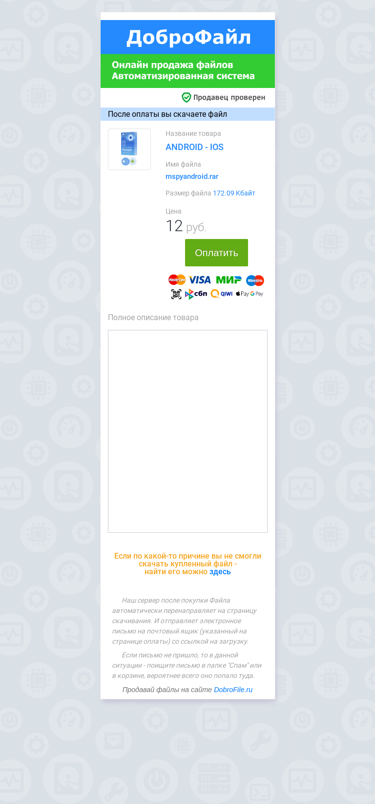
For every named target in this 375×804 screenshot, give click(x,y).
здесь (220, 571)
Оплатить (216, 252)
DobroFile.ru (233, 690)
